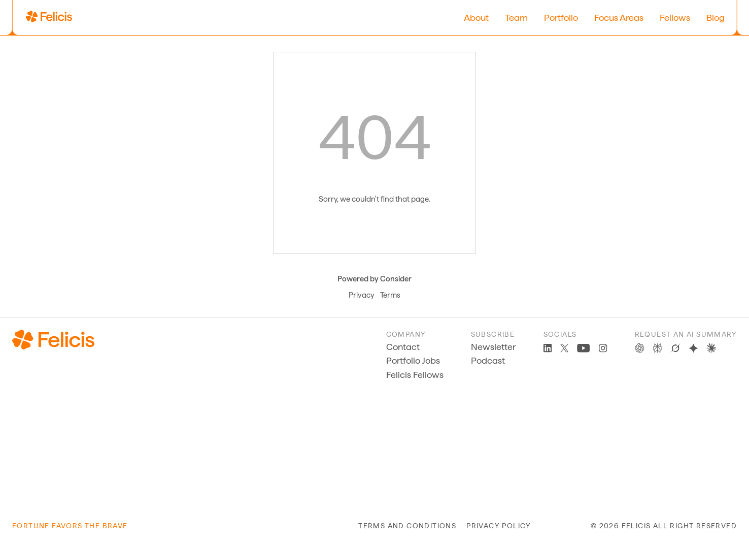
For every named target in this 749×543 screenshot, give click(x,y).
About (476, 17)
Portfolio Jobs (413, 360)
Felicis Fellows (415, 374)
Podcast (488, 360)
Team (516, 17)
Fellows (675, 17)
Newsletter (493, 346)
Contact (403, 346)
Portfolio (561, 17)
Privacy (361, 295)
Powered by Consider (374, 278)
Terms (390, 295)
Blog (715, 17)
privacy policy (498, 526)
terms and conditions (407, 526)
